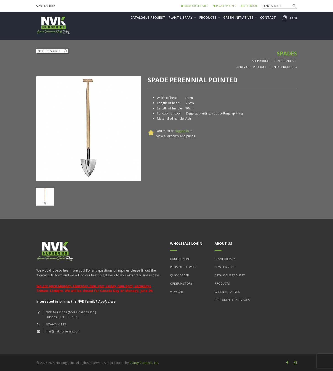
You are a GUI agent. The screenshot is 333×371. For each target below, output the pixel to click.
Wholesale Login (186, 243)
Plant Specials (224, 6)
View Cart (177, 292)
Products (209, 17)
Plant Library (182, 17)
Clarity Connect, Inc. (144, 363)
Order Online (180, 259)
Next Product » (285, 67)
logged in (182, 131)
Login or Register (194, 6)
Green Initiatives (239, 17)
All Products (262, 61)
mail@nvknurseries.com (62, 331)
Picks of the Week (183, 267)
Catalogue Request (148, 17)
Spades (287, 53)
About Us (223, 243)
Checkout (249, 6)
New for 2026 (224, 267)
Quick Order (179, 275)
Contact (268, 17)
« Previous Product (251, 67)
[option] (45, 197)
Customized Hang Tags (232, 300)
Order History (181, 283)
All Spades (285, 61)
